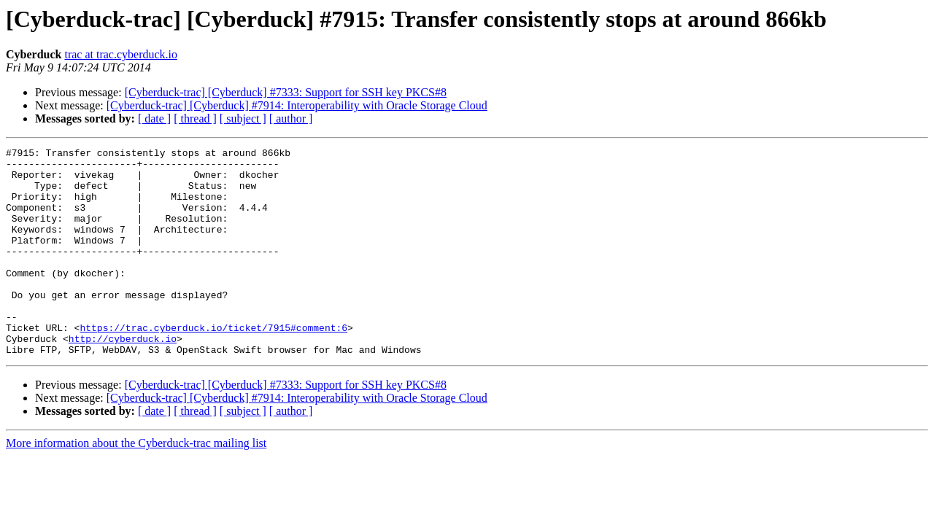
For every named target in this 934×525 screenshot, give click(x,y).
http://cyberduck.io (123, 377)
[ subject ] (243, 118)
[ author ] (291, 118)
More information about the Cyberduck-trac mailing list (136, 484)
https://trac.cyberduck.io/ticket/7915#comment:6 (213, 364)
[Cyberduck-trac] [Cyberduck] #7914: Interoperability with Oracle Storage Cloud (297, 105)
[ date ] (154, 118)
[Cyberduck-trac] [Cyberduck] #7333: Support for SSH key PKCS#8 (286, 92)
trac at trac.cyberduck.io (120, 54)
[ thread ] (195, 118)
